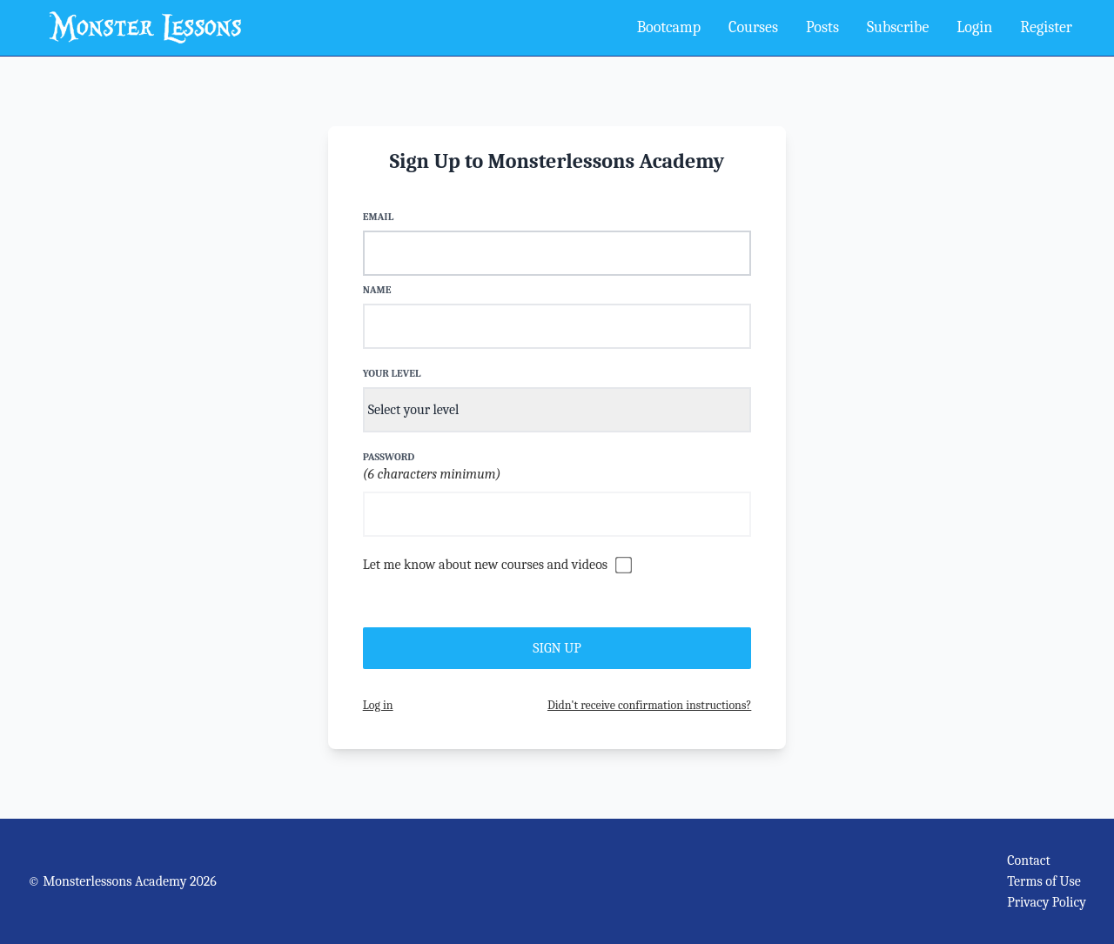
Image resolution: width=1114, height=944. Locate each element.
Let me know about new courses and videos (485, 564)
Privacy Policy (1046, 902)
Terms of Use (1044, 881)
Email (378, 217)
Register (1046, 27)
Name (377, 290)
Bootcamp (669, 27)
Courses (753, 27)
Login (974, 27)
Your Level (392, 373)
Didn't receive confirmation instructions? (649, 705)
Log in (378, 705)
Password (389, 457)
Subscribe (898, 27)
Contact (1028, 860)
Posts (822, 27)
